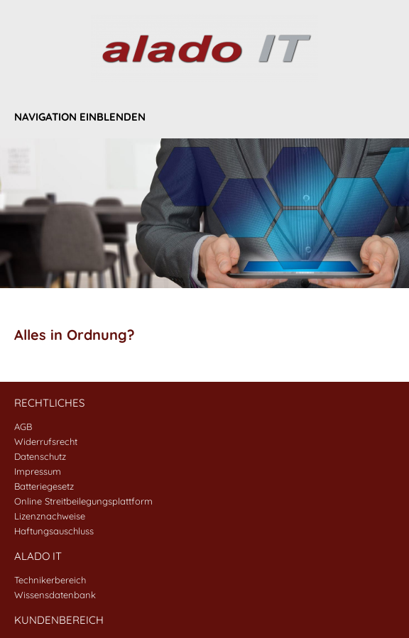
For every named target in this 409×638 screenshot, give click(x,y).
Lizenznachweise (49, 516)
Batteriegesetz (44, 486)
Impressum (37, 471)
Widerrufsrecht (45, 441)
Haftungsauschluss (54, 531)
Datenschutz (40, 456)
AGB (23, 426)
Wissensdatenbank (55, 594)
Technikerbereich (50, 579)
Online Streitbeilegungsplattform (83, 501)
